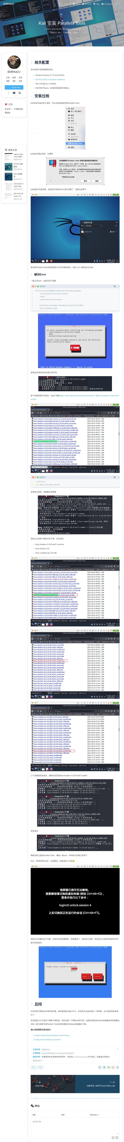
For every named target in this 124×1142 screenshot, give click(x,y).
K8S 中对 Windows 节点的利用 (21, 194)
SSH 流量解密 (19, 174)
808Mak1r (53, 1007)
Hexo (58, 1135)
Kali (48, 1025)
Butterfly (69, 1135)
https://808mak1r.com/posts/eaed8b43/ (65, 1011)
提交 (112, 1102)
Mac (41, 1025)
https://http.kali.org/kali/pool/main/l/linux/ (60, 993)
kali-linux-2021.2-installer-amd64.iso (57, 83)
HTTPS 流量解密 (20, 165)
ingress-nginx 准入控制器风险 (21, 155)
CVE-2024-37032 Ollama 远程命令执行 (21, 184)
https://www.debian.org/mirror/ (55, 997)
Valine (115, 1109)
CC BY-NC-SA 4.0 (87, 1014)
